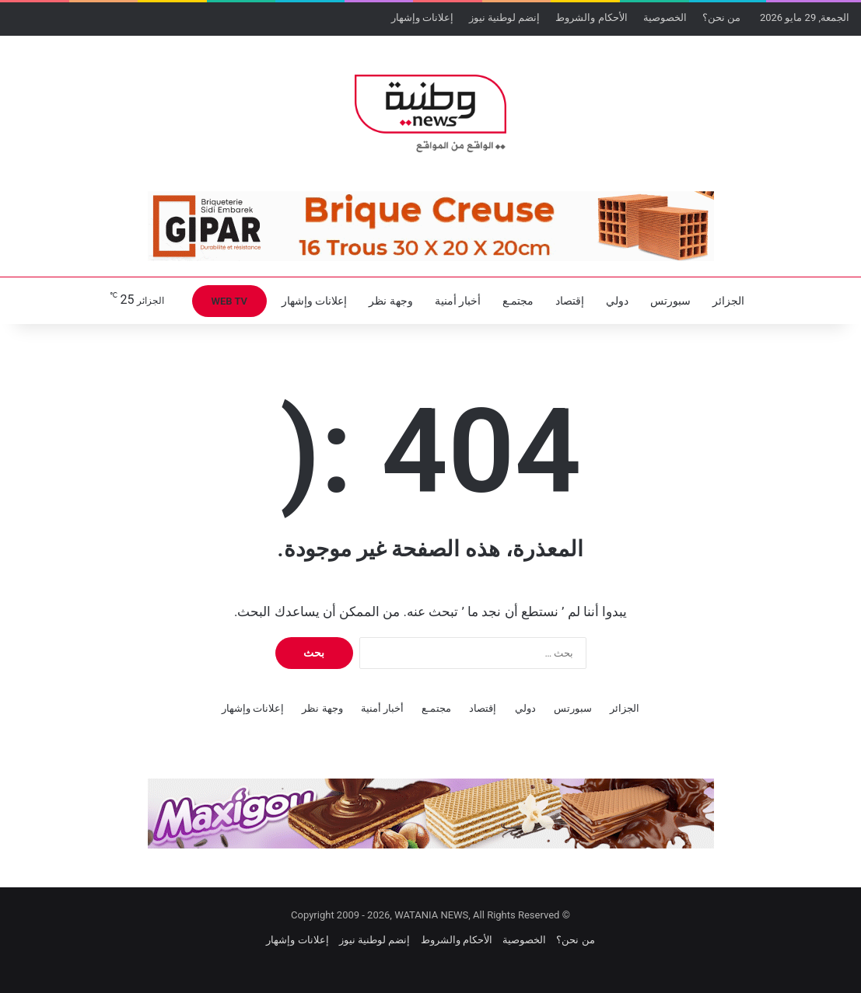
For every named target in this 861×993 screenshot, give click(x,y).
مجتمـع (518, 300)
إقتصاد (569, 300)
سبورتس (670, 300)
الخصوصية (665, 17)
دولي (617, 300)
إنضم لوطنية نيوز (504, 17)
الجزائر (728, 300)
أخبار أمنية (458, 300)
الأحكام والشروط (591, 17)
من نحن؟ (721, 17)
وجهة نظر (390, 300)
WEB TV (229, 301)
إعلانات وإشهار (422, 17)
